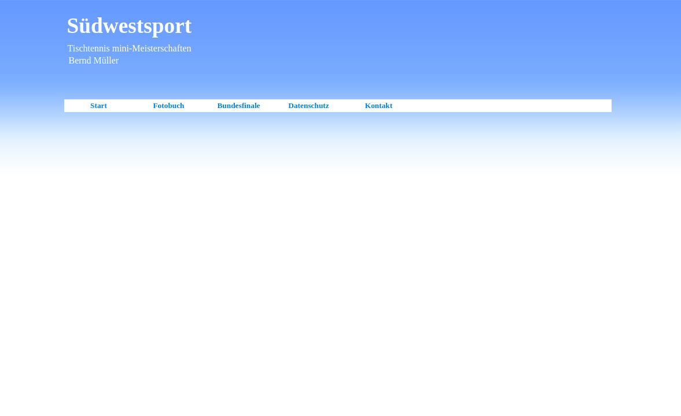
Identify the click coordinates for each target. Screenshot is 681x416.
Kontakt (378, 105)
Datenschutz (308, 105)
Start (98, 105)
